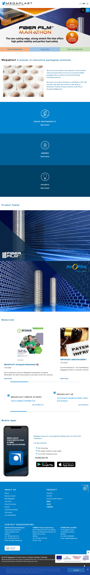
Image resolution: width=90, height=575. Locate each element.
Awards (7, 507)
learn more (45, 125)
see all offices (38, 405)
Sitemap (44, 557)
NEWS (49, 501)
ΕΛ (80, 4)
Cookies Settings (34, 557)
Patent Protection (10, 504)
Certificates (8, 512)
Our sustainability (10, 515)
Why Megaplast (10, 499)
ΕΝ (84, 4)
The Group (8, 501)
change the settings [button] (48, 572)
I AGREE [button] (76, 570)
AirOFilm (49, 496)
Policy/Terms (21, 557)
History (7, 493)
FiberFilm (49, 493)
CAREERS (50, 507)
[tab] (15, 49)
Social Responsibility (11, 509)
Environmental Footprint (54, 499)
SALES (49, 504)
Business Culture (10, 496)
